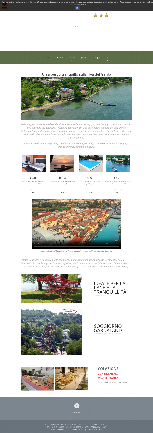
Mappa (96, 57)
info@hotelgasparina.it (95, 427)
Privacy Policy (78, 429)
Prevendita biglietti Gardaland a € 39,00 (108, 334)
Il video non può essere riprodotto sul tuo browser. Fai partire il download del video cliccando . (76, 224)
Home (47, 57)
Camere (59, 57)
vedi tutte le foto (100, 295)
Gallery (84, 57)
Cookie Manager (94, 429)
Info (107, 58)
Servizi (72, 58)
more (34, 192)
